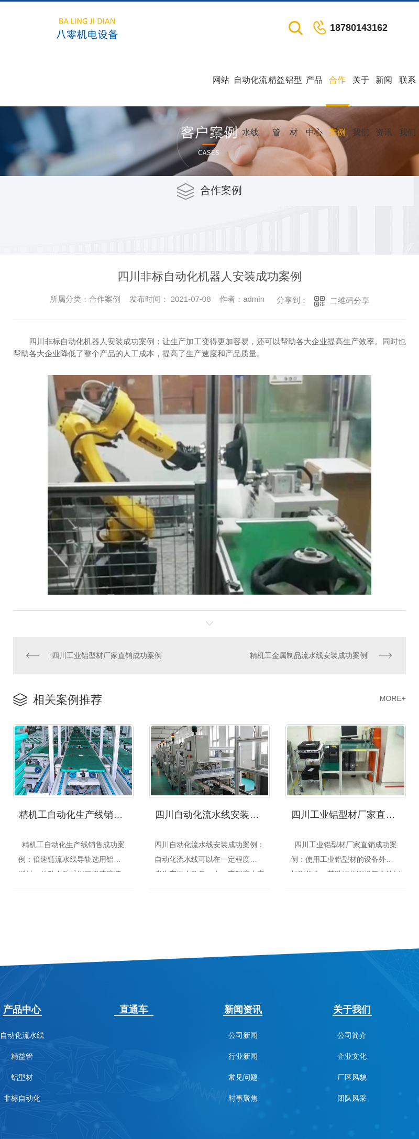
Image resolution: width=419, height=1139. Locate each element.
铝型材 (293, 90)
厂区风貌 (352, 1077)
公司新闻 (243, 1035)
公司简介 (352, 1035)
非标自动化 (22, 1098)
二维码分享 (349, 300)
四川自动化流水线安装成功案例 (212, 813)
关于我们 (360, 90)
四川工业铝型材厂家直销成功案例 (106, 655)
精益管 (276, 90)
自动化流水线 (250, 90)
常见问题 (243, 1077)
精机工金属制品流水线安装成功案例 (309, 655)
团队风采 (352, 1098)
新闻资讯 (384, 90)
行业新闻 (243, 1056)
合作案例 (337, 90)
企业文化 (352, 1056)
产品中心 (314, 90)
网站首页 (221, 90)
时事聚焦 (243, 1098)
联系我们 (407, 90)
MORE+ (393, 698)
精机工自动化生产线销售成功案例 (76, 813)
